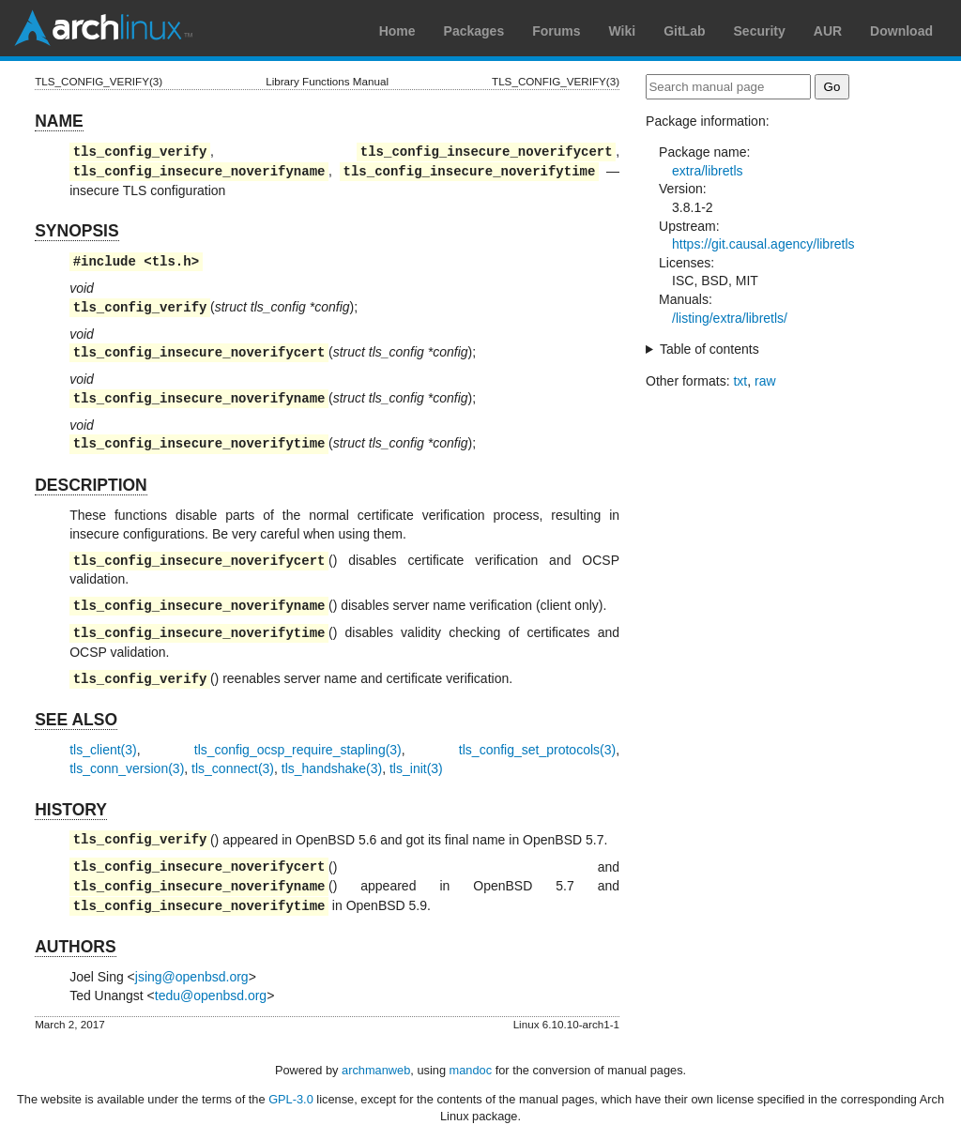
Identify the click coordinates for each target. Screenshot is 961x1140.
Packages (474, 30)
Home (397, 30)
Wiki (622, 30)
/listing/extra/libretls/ (729, 318)
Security (760, 30)
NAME (59, 121)
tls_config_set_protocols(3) (537, 749)
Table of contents (709, 349)
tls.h (171, 261)
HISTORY (71, 809)
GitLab (684, 30)
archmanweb (376, 1070)
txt (740, 380)
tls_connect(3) (232, 768)
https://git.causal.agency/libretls (763, 243)
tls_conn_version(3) (126, 768)
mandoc (471, 1070)
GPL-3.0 (290, 1099)
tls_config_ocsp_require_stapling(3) (298, 749)
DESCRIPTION (91, 485)
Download (901, 30)
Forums (556, 30)
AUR (828, 30)
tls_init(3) (416, 768)
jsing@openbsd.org (192, 976)
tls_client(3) (103, 749)
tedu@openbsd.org (211, 995)
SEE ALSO (76, 719)
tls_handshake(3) (332, 768)
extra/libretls (707, 170)
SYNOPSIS (76, 230)
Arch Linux (103, 28)
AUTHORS (75, 946)
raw (765, 380)
